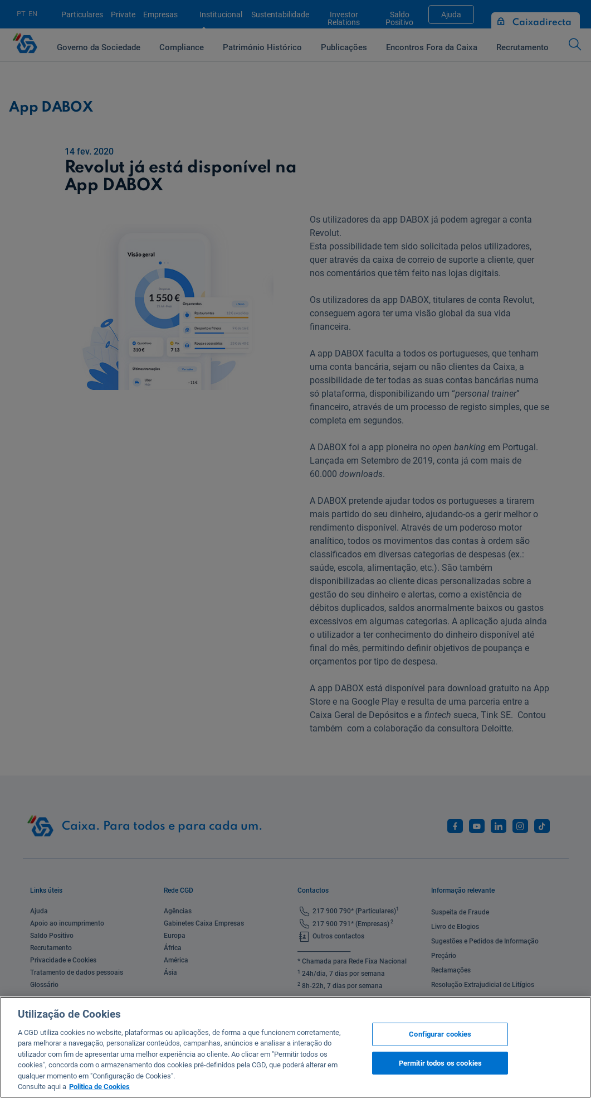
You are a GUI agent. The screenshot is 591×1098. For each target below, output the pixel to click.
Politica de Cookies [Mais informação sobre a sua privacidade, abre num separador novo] (99, 1086)
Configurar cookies (440, 1034)
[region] (295, 1047)
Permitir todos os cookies (440, 1062)
